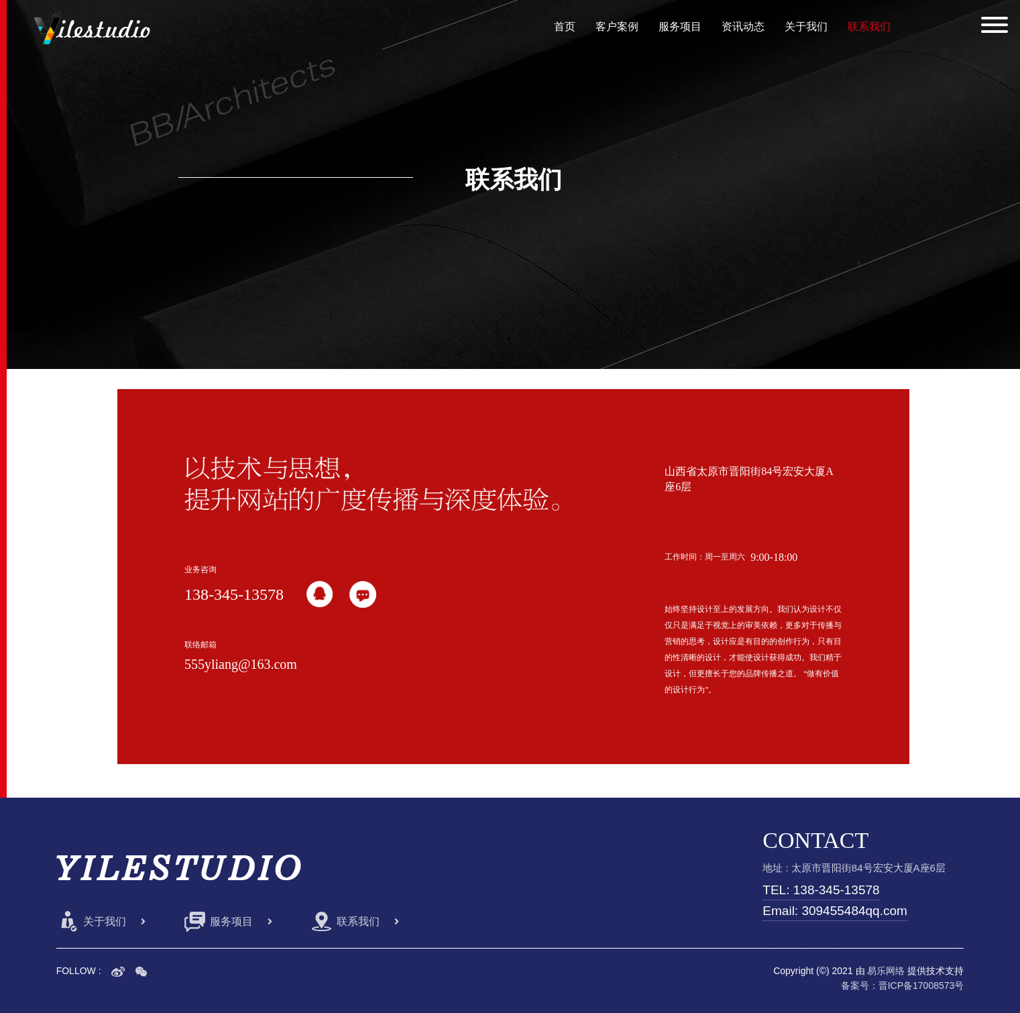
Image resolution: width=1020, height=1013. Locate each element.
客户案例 (617, 26)
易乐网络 (886, 970)
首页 (564, 26)
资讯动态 (743, 26)
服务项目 (680, 26)
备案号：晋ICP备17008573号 (902, 985)
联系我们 (869, 26)
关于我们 (806, 26)
